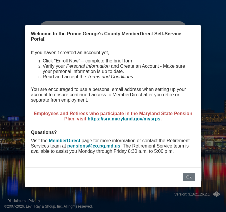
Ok (189, 177)
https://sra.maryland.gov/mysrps (124, 118)
